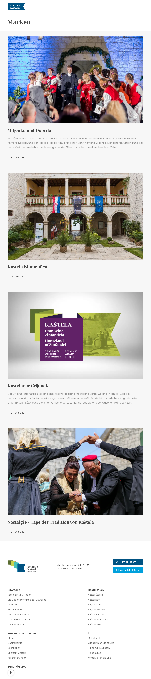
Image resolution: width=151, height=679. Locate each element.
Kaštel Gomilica (43, 612)
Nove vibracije (76, 646)
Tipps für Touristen (100, 612)
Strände (66, 601)
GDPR (119, 598)
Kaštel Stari (41, 607)
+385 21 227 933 (121, 562)
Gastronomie (69, 606)
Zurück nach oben (129, 667)
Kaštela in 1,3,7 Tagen (19, 598)
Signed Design (105, 646)
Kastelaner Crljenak (19, 622)
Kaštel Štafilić (42, 598)
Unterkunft (95, 598)
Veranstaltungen (71, 621)
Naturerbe (13, 612)
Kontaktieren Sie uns (100, 622)
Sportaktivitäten (71, 616)
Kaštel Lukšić (42, 627)
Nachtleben (68, 611)
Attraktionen (15, 617)
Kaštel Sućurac (43, 617)
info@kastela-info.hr (123, 570)
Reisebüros (95, 617)
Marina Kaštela (16, 632)
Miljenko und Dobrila (19, 627)
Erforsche (17, 157)
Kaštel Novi (41, 603)
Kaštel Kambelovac (45, 622)
